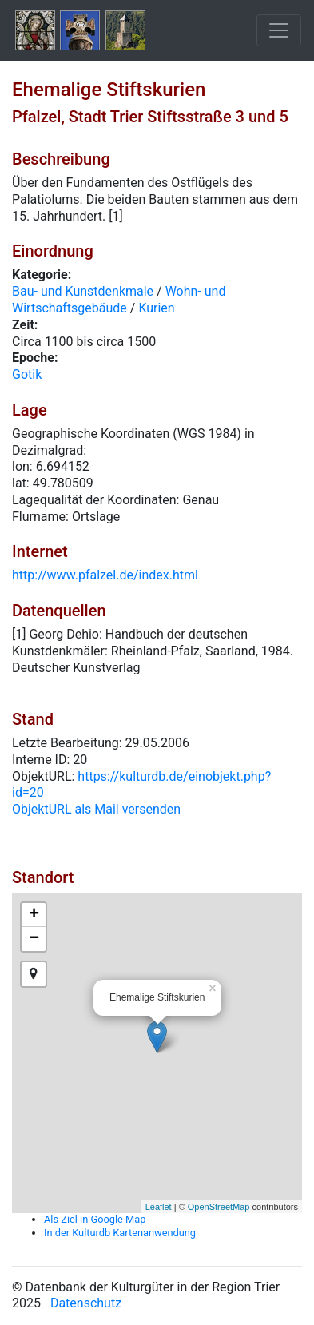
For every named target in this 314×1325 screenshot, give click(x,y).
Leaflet (158, 1207)
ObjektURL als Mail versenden (96, 809)
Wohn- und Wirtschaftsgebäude (118, 300)
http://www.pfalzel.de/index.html (105, 575)
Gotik (27, 374)
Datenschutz (85, 1303)
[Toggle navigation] (278, 30)
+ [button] (34, 915)
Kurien (156, 308)
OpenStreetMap (219, 1207)
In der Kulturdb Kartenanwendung (120, 1233)
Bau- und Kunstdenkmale (82, 291)
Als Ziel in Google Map (94, 1219)
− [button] (34, 939)
